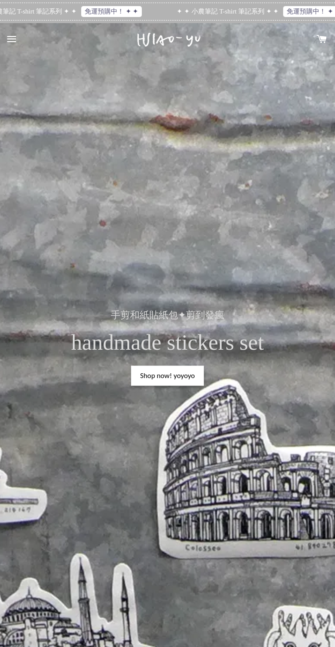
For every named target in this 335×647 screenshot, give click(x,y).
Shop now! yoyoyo (167, 375)
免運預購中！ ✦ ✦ (113, 11)
